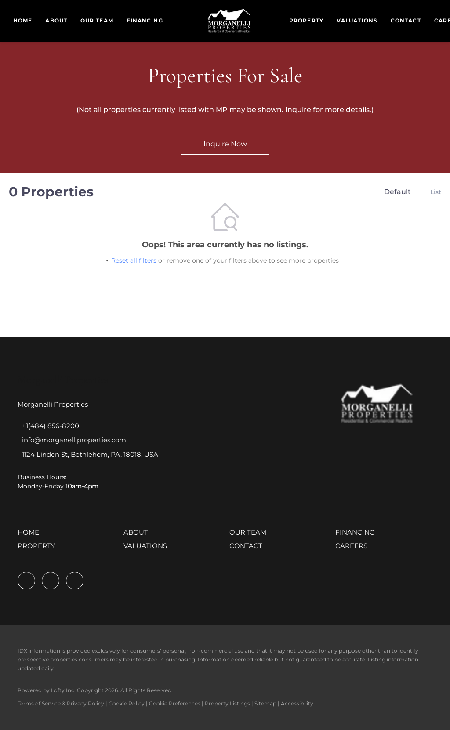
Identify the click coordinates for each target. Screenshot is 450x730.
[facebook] (26, 580)
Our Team (96, 20)
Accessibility (297, 703)
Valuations (357, 20)
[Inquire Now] (225, 144)
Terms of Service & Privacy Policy (61, 703)
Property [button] (306, 20)
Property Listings (227, 703)
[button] (31, 535)
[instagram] (74, 580)
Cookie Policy (127, 703)
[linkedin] (50, 580)
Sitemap (265, 703)
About (56, 20)
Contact (406, 20)
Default (397, 192)
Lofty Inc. (63, 690)
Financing (145, 20)
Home (22, 20)
